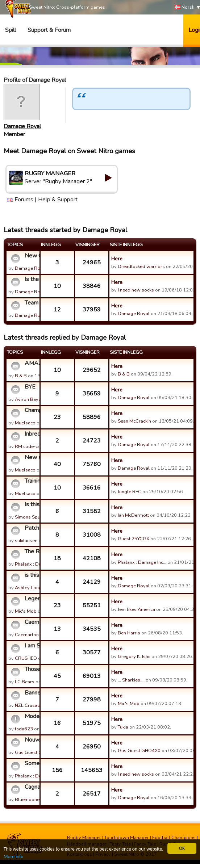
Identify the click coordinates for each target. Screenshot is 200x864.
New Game (31, 255)
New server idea (31, 457)
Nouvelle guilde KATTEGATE (31, 739)
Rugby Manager (84, 837)
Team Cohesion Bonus (31, 302)
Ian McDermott (133, 515)
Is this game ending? (31, 504)
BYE (30, 386)
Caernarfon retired (31, 622)
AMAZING (31, 363)
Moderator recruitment (31, 716)
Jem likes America (136, 609)
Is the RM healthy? (31, 279)
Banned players (31, 692)
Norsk (184, 7)
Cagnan (31, 786)
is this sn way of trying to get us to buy (31, 575)
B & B (21, 376)
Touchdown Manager (126, 837)
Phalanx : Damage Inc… (39, 564)
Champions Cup (31, 410)
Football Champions (174, 837)
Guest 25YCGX (133, 539)
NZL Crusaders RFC (36, 705)
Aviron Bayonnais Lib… (39, 399)
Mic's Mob (26, 611)
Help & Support (58, 200)
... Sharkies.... (131, 680)
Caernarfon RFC (32, 635)
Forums (23, 200)
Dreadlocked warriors (141, 266)
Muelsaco (25, 423)
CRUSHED (26, 658)
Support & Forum (49, 30)
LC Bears (24, 682)
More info (13, 857)
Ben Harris (129, 633)
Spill (10, 30)
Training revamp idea (31, 480)
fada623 (24, 729)
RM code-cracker (33, 446)
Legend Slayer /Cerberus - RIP (31, 598)
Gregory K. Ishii (134, 656)
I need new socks (136, 290)
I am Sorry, (31, 645)
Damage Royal (22, 126)
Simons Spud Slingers (38, 517)
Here (116, 258)
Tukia (123, 727)
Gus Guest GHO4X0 (36, 752)
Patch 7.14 (31, 527)
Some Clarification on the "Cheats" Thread (31, 763)
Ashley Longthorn (34, 587)
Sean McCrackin (134, 421)
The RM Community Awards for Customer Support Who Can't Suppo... (31, 551)
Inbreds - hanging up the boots (31, 433)
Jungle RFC (129, 491)
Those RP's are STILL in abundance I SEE (31, 669)
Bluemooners (29, 799)
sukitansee (26, 540)
